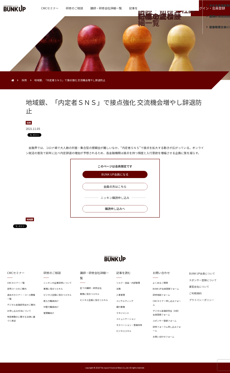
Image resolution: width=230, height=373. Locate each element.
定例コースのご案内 (16, 288)
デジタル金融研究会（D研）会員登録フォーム (166, 312)
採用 (24, 80)
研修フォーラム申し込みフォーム (167, 328)
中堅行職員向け (51, 306)
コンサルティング (124, 300)
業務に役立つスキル (53, 288)
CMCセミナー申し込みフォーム (167, 302)
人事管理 (120, 294)
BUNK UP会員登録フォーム (166, 288)
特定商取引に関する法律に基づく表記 (21, 318)
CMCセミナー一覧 (16, 282)
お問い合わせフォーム (163, 336)
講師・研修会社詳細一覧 (106, 8)
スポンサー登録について (203, 280)
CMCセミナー (50, 8)
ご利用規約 (195, 293)
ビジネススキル (123, 330)
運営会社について (199, 286)
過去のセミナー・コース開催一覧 (21, 296)
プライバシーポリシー (201, 300)
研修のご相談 (74, 8)
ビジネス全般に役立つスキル (57, 294)
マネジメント (122, 312)
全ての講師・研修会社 (91, 287)
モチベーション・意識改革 (129, 324)
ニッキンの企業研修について (57, 282)
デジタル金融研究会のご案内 (21, 304)
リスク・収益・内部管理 (128, 282)
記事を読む (136, 8)
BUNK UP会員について (202, 273)
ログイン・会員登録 (210, 8)
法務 (118, 288)
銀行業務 (120, 306)
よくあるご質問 (160, 282)
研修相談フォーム (161, 294)
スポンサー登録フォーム (164, 320)
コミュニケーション (126, 318)
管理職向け (48, 312)
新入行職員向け (51, 300)
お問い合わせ (159, 8)
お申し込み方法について (19, 310)
